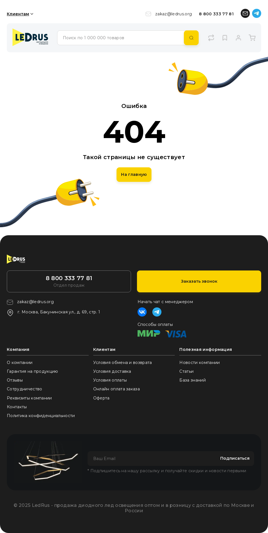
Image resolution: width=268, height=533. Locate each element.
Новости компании (199, 362)
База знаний (192, 380)
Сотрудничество (24, 389)
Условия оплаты (110, 380)
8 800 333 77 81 (216, 13)
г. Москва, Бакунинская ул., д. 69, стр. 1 (53, 312)
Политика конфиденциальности (41, 415)
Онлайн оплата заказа (116, 389)
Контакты (17, 406)
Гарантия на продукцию (32, 371)
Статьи (186, 371)
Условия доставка (112, 371)
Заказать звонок (199, 281)
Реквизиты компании (29, 398)
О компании (19, 362)
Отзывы (15, 380)
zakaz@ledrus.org (169, 13)
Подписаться (235, 458)
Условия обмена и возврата (122, 362)
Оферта (101, 398)
